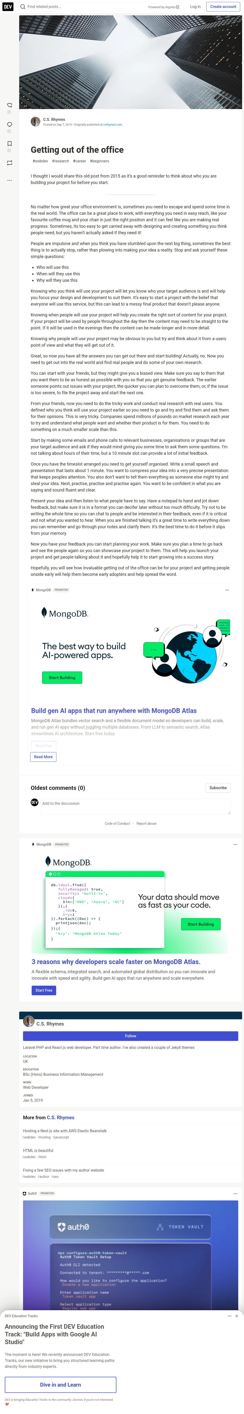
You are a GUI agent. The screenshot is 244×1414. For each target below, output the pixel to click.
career (79, 161)
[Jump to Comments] (9, 127)
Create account (223, 6)
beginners (99, 161)
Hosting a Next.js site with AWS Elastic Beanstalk (130, 1134)
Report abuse (146, 823)
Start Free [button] (44, 990)
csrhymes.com (112, 124)
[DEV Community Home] (8, 7)
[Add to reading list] (9, 146)
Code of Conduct (117, 823)
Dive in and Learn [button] (60, 1385)
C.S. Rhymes (54, 119)
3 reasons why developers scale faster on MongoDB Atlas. (116, 962)
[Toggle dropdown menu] (227, 590)
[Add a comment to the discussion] (135, 806)
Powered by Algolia (163, 7)
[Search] (23, 6)
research (60, 161)
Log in (195, 6)
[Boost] (9, 163)
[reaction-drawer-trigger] (9, 108)
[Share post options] (9, 180)
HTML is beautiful (130, 1154)
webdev (40, 161)
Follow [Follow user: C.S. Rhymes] (130, 1036)
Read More (43, 757)
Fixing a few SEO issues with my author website (130, 1173)
